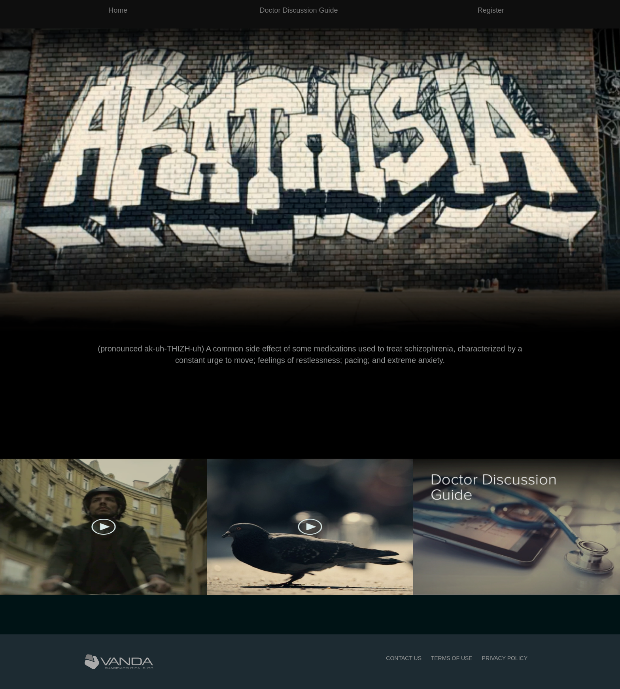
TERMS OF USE (452, 658)
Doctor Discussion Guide (299, 10)
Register (491, 10)
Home (117, 10)
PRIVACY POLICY (504, 658)
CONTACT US (404, 658)
